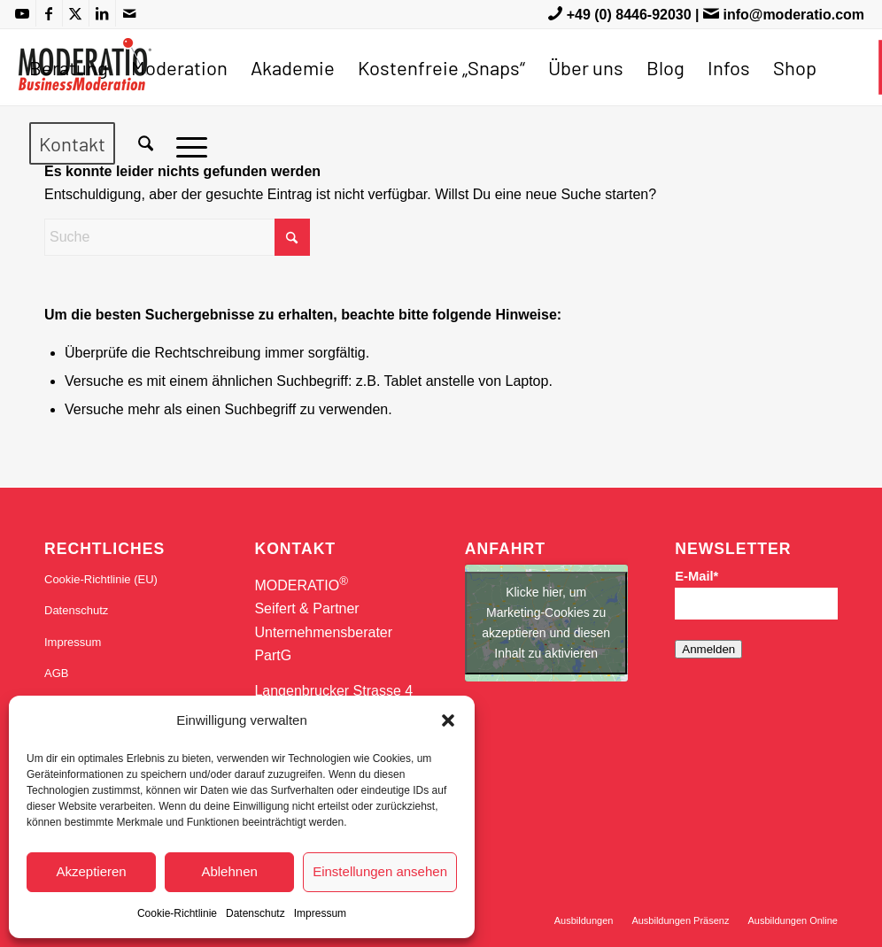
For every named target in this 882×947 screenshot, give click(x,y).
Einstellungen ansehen (380, 871)
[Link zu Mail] (129, 13)
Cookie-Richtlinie (177, 913)
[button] (448, 720)
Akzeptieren (91, 871)
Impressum (320, 913)
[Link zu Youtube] (22, 13)
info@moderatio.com (793, 14)
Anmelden (708, 649)
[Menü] (186, 143)
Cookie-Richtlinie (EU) (101, 579)
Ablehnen (229, 871)
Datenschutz (255, 913)
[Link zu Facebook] (49, 13)
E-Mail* (696, 576)
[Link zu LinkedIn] (102, 13)
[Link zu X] (76, 13)
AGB (56, 673)
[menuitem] (69, 67)
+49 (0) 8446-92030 (629, 14)
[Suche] (146, 143)
